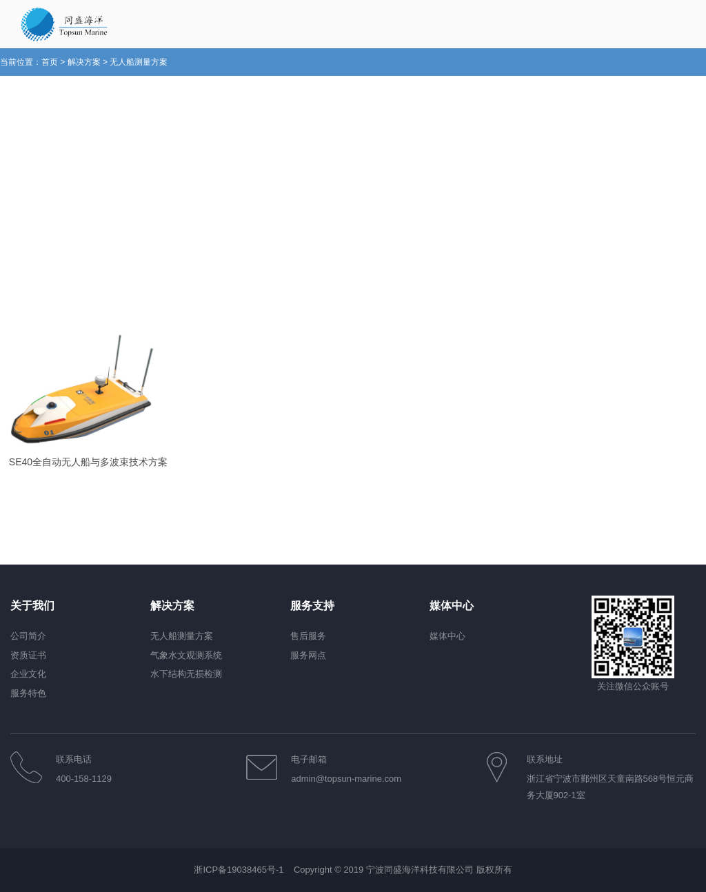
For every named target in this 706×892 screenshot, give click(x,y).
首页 (49, 62)
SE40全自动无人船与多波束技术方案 (88, 461)
